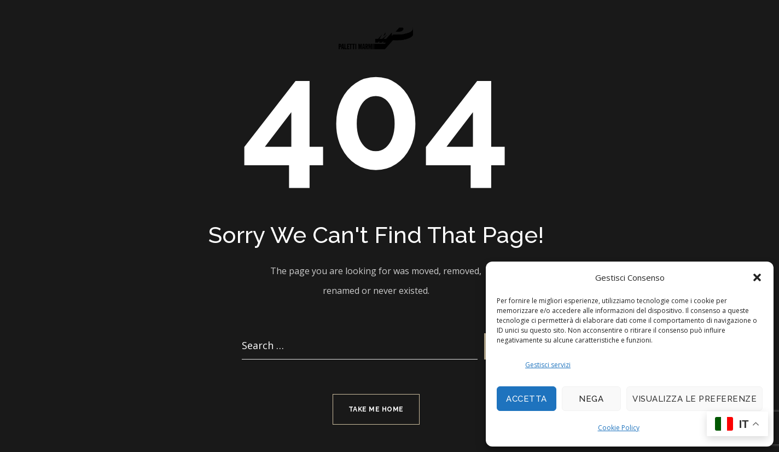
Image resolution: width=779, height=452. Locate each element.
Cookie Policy (619, 427)
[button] (757, 277)
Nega (591, 399)
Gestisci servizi (548, 364)
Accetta (526, 399)
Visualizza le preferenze (694, 399)
